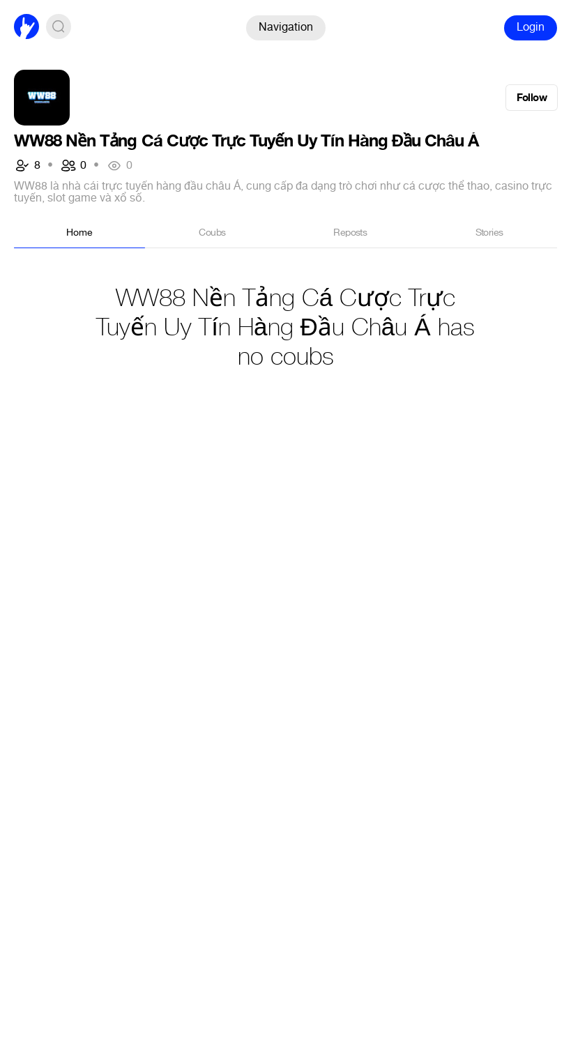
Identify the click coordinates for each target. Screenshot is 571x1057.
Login (531, 27)
